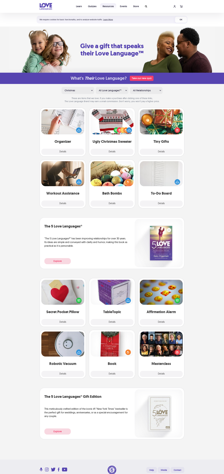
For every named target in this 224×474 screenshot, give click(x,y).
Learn (79, 6)
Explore (57, 261)
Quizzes (92, 6)
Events (123, 6)
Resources (108, 6)
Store (136, 6)
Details (62, 152)
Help (151, 470)
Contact (177, 470)
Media (164, 470)
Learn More (108, 19)
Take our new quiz (142, 78)
